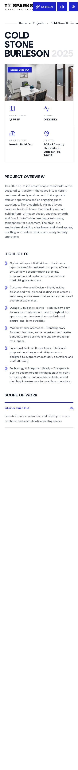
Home (23, 23)
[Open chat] (44, 6)
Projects (39, 23)
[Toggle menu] (62, 6)
